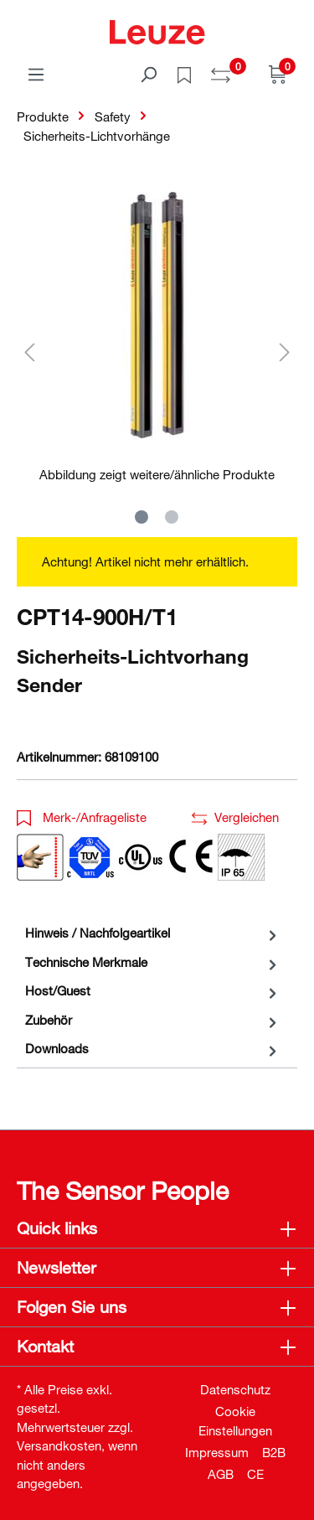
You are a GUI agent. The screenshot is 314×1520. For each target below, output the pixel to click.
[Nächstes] (284, 351)
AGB (221, 1473)
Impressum (217, 1452)
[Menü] (36, 74)
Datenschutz (235, 1389)
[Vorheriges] (29, 351)
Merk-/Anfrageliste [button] (82, 817)
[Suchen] (148, 74)
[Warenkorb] (278, 74)
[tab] (153, 933)
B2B (274, 1452)
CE (255, 1473)
